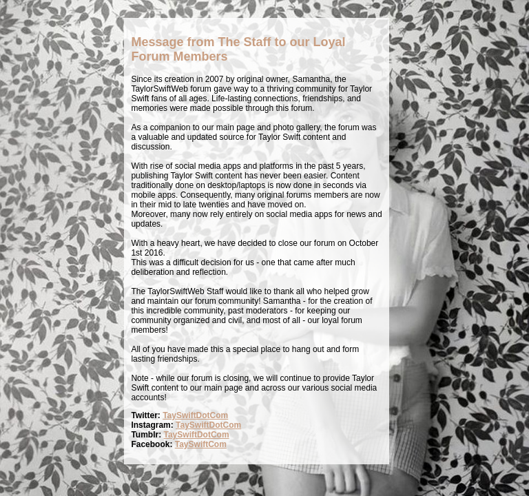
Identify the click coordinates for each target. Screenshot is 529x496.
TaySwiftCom (201, 444)
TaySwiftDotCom (195, 415)
